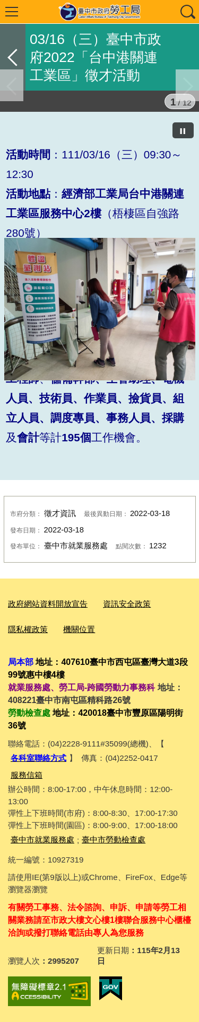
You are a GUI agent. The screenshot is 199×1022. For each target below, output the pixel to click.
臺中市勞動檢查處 (113, 839)
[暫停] (183, 130)
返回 (12, 57)
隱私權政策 (28, 629)
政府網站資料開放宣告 (48, 603)
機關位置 (79, 629)
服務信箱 (26, 774)
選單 (11, 11)
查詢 (187, 11)
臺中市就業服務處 (42, 839)
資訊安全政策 (127, 603)
